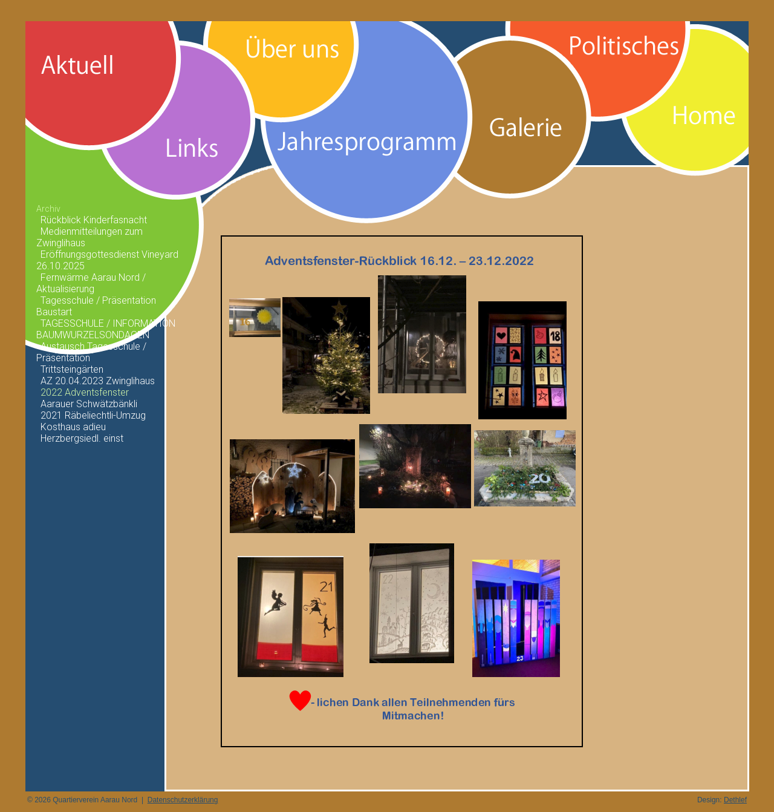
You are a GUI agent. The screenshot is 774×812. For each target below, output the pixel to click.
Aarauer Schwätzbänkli (89, 404)
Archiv (48, 209)
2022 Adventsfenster (85, 392)
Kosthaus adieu (73, 427)
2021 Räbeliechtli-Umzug (93, 415)
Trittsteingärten (72, 369)
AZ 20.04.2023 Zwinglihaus (98, 381)
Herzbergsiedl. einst (82, 438)
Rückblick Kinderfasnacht (94, 220)
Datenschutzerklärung (183, 800)
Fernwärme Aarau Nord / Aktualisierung (91, 283)
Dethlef (735, 800)
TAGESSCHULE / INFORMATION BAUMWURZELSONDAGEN (105, 329)
